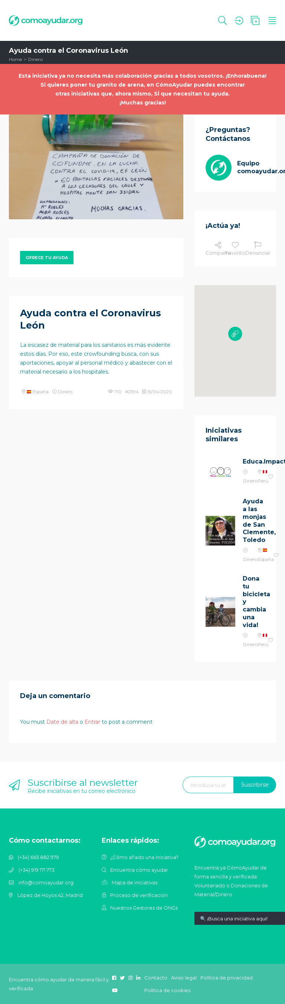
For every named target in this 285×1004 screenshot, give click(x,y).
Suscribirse (255, 784)
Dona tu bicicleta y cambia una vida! (254, 602)
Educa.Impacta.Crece (254, 461)
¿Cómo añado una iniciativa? (144, 857)
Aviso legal (184, 978)
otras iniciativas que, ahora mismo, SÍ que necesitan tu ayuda (141, 93)
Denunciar (258, 249)
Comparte (218, 249)
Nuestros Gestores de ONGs (144, 908)
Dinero (35, 59)
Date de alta (62, 722)
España (38, 391)
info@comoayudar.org (46, 882)
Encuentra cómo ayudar (139, 870)
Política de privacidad (226, 978)
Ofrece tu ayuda (47, 257)
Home (15, 59)
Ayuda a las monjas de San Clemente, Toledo (254, 520)
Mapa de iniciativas (134, 882)
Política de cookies (167, 990)
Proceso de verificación (139, 895)
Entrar (92, 722)
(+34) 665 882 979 (38, 857)
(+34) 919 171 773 (37, 870)
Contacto (155, 978)
